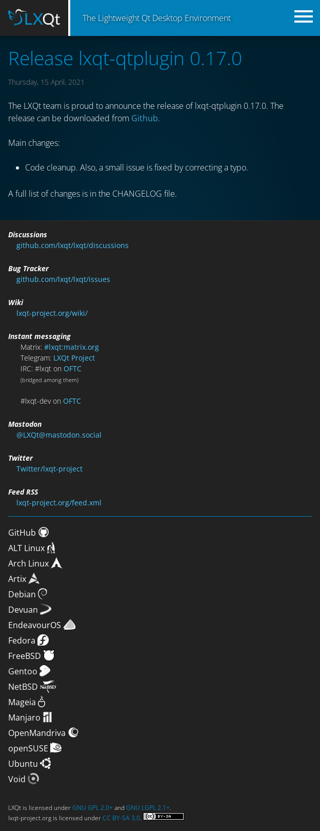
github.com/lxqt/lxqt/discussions (72, 245)
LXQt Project (74, 358)
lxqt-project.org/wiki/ (52, 313)
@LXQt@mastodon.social (59, 435)
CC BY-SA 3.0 (121, 818)
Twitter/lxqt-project (49, 469)
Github (144, 118)
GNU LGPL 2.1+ (148, 807)
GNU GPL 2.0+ (92, 807)
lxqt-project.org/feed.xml (59, 502)
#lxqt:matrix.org (71, 347)
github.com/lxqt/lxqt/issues (63, 279)
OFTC (73, 368)
